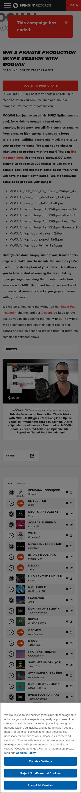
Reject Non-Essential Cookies (40, 773)
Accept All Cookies (40, 785)
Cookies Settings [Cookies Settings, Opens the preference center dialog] (40, 761)
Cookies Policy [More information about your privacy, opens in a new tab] (26, 752)
